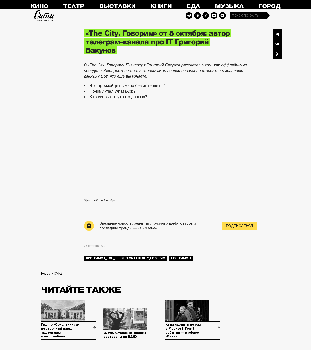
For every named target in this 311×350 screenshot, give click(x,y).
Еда (193, 6)
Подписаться (239, 226)
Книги (161, 6)
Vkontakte (197, 15)
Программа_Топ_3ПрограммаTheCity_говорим (125, 258)
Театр (73, 6)
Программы (181, 258)
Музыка (229, 6)
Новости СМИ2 (51, 273)
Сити (44, 15)
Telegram (189, 15)
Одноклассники (277, 54)
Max (222, 15)
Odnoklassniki (205, 15)
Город (269, 6)
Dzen (214, 15)
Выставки (117, 6)
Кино (39, 6)
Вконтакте (277, 44)
